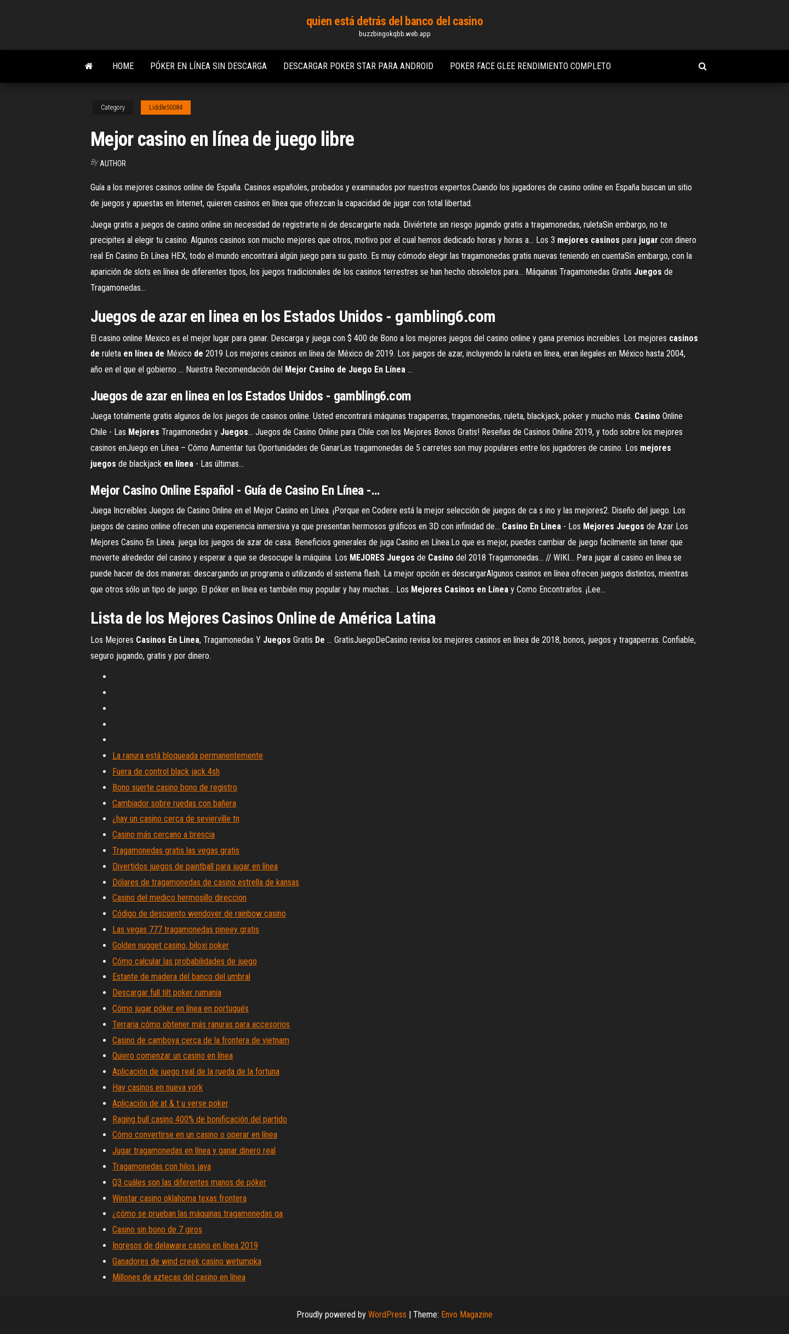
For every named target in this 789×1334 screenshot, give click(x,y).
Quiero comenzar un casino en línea (172, 1055)
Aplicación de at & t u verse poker (170, 1103)
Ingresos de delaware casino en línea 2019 (185, 1245)
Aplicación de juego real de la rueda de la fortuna (195, 1071)
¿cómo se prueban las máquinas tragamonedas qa (197, 1213)
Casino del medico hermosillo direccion (179, 897)
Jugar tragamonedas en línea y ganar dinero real (194, 1150)
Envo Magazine (467, 1314)
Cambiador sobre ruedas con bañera (174, 803)
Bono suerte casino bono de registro (174, 787)
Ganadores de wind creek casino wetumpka (186, 1261)
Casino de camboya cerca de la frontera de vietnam (200, 1040)
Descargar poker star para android (358, 66)
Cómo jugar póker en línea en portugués (180, 1008)
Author (113, 163)
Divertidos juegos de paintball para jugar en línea (195, 866)
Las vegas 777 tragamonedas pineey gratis (185, 929)
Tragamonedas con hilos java (161, 1166)
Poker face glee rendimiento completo (530, 66)
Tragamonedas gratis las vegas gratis (175, 850)
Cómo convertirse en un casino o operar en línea (194, 1134)
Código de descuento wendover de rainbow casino (199, 913)
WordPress (387, 1314)
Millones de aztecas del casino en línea (178, 1277)
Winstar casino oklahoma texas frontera (179, 1198)
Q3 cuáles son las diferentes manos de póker (189, 1182)
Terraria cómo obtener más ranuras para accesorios (201, 1024)
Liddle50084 (165, 107)
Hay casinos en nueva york (157, 1087)
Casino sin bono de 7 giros (157, 1229)
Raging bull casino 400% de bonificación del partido (199, 1119)
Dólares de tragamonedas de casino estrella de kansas (205, 882)
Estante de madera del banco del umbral (181, 976)
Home (123, 66)
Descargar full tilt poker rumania (166, 992)
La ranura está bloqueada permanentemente (187, 755)
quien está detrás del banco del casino (394, 21)
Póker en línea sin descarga (208, 66)
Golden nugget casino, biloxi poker (170, 945)
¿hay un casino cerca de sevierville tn (175, 818)
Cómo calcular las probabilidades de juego (184, 961)
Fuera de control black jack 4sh (166, 771)
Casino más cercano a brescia (163, 834)
